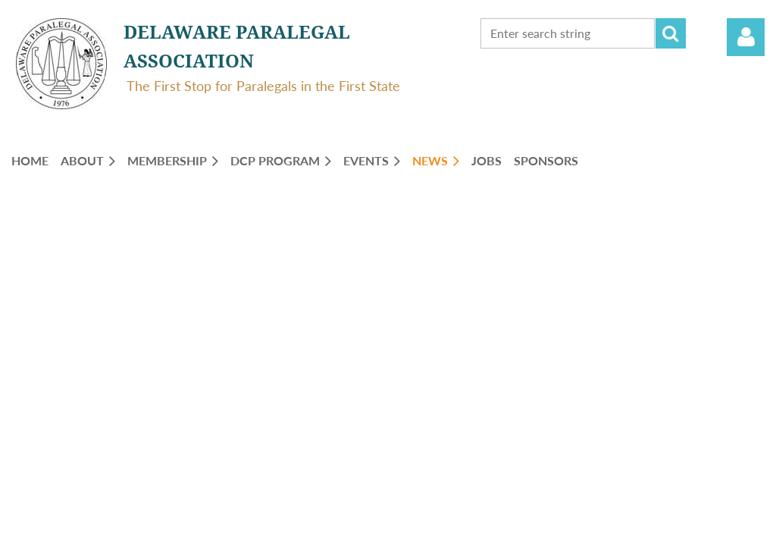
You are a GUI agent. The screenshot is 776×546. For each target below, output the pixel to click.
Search (671, 33)
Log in (746, 37)
